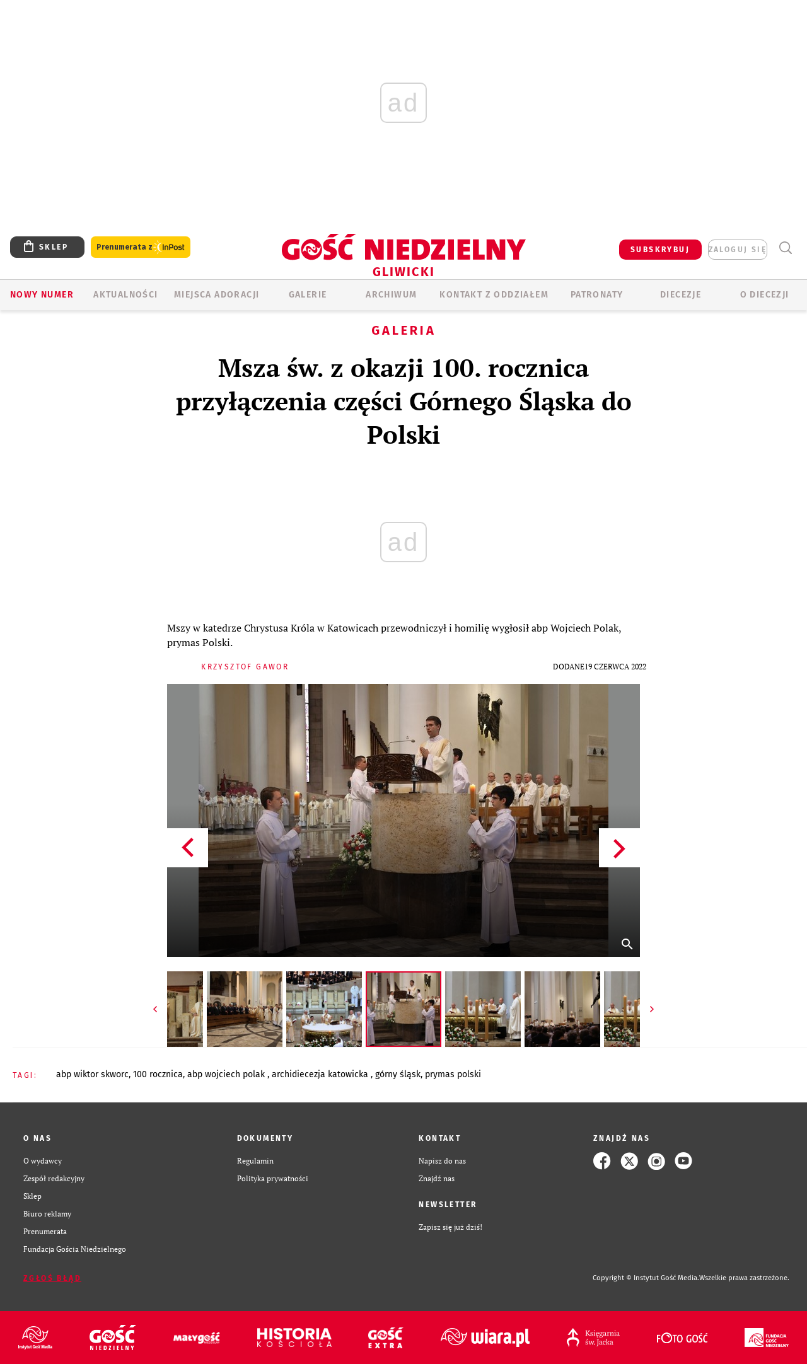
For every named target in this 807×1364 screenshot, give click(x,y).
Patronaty (597, 294)
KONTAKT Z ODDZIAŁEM (494, 294)
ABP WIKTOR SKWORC (92, 1074)
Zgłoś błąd (52, 1278)
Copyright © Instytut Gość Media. (646, 1278)
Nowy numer (42, 294)
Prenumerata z (140, 247)
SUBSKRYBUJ (660, 249)
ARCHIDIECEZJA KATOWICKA (321, 1074)
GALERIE (308, 294)
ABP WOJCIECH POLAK (227, 1074)
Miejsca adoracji (216, 294)
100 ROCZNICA (158, 1074)
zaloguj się (738, 249)
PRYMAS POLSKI (453, 1074)
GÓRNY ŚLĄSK (398, 1074)
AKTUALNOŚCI (125, 294)
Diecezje (680, 294)
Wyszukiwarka (785, 248)
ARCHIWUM (391, 294)
